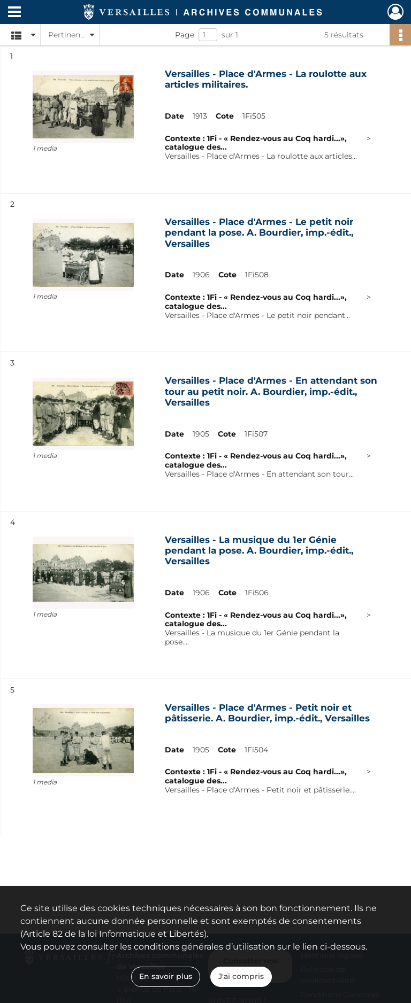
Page (184, 35)
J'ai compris (241, 976)
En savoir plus (165, 976)
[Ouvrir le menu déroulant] (14, 12)
